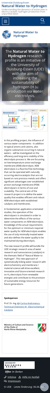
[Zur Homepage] (25, 2)
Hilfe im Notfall (28, 377)
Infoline (10, 377)
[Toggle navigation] (5, 21)
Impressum (12, 381)
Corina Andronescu (30, 303)
